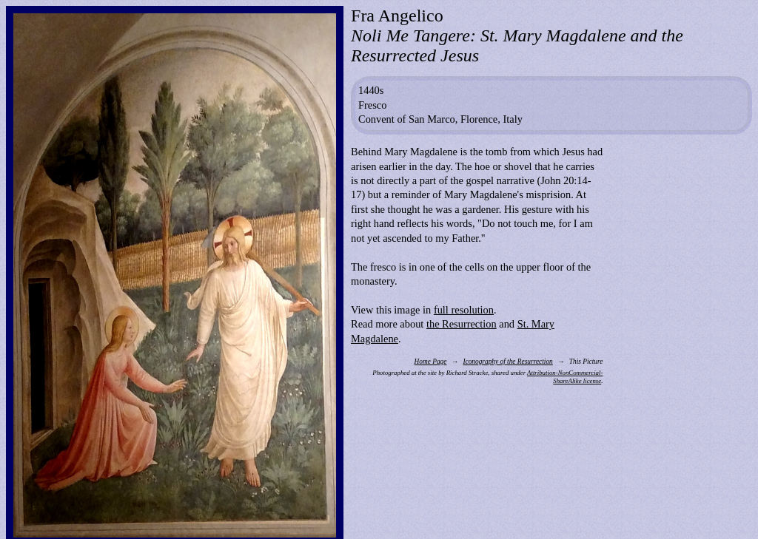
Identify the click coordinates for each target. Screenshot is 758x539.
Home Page (431, 361)
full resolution (464, 310)
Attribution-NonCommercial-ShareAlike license (565, 376)
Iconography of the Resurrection (507, 361)
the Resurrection (461, 324)
